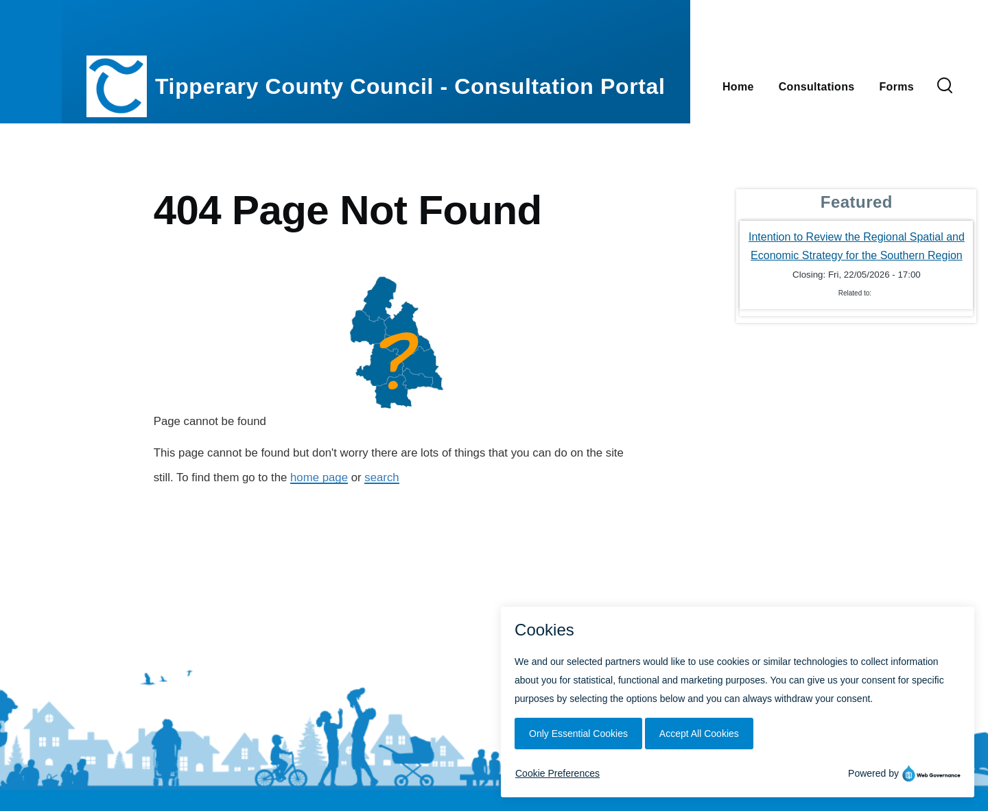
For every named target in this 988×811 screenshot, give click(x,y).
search (381, 477)
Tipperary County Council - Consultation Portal (410, 86)
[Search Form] (944, 86)
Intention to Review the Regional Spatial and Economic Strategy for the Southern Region (857, 246)
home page (319, 477)
